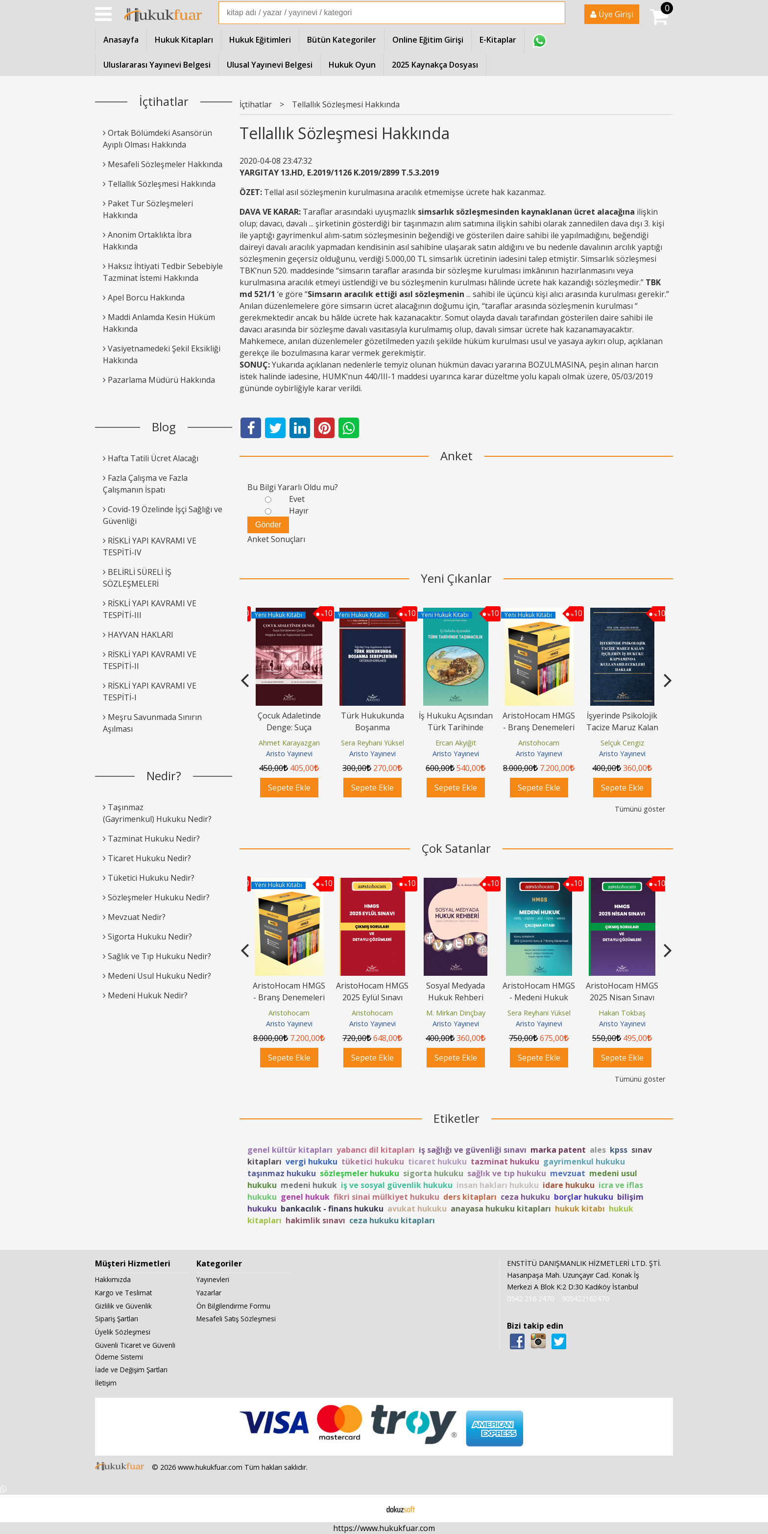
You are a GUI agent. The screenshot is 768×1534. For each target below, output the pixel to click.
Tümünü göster (640, 809)
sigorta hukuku (433, 1173)
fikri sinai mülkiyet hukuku (386, 1196)
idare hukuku (569, 1185)
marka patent (558, 1149)
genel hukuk (305, 1196)
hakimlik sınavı (315, 1220)
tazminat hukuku (505, 1161)
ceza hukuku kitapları (392, 1220)
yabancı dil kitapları (375, 1149)
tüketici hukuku (372, 1161)
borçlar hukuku (583, 1196)
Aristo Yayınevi (289, 753)
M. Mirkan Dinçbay (455, 1012)
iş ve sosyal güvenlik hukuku (397, 1185)
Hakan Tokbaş (622, 1012)
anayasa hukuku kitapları (501, 1208)
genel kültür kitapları (290, 1149)
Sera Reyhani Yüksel (455, 742)
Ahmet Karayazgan (372, 742)
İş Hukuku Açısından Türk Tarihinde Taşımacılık (539, 727)
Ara (557, 13)
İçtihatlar (164, 101)
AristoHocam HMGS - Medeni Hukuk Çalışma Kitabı (539, 997)
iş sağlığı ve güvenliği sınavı (473, 1149)
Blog (164, 427)
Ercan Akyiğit (539, 742)
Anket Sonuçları (276, 539)
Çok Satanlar (456, 848)
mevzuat (567, 1173)
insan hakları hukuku (497, 1185)
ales (598, 1149)
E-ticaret (368, 1508)
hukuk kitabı (580, 1208)
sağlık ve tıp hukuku (506, 1173)
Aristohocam (622, 742)
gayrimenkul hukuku (584, 1161)
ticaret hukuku (437, 1161)
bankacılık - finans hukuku (332, 1208)
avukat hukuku (417, 1208)
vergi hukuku (311, 1161)
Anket (456, 455)
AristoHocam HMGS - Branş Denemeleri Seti (622, 727)
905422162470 (585, 1298)
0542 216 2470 (530, 1298)
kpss (618, 1149)
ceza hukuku (525, 1196)
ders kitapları (470, 1196)
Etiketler (456, 1118)
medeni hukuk (309, 1185)
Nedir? (163, 775)
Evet (297, 499)
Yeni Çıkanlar (456, 578)
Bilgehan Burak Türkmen (291, 742)
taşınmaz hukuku (281, 1173)
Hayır (299, 510)
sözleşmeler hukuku (359, 1173)
